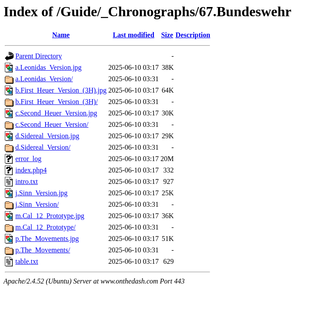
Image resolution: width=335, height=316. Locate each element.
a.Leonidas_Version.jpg (48, 67)
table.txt (26, 261)
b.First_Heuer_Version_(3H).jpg (61, 90)
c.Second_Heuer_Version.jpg (56, 113)
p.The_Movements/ (42, 250)
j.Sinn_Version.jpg (41, 193)
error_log (28, 158)
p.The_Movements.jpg (47, 238)
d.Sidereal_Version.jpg (47, 136)
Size (167, 35)
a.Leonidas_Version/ (44, 79)
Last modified (133, 35)
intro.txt (26, 181)
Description (192, 35)
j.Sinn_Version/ (37, 204)
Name (61, 35)
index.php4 (31, 170)
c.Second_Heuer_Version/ (52, 124)
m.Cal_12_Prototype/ (45, 227)
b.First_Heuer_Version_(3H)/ (56, 101)
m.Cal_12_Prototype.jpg (49, 215)
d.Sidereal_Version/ (43, 147)
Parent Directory (38, 56)
